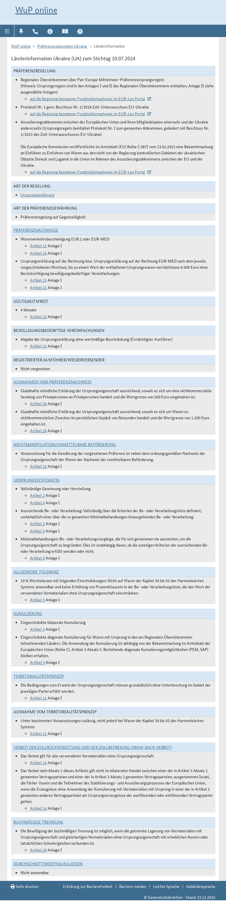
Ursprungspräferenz (37, 195)
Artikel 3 (37, 629)
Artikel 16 (38, 253)
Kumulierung (28, 613)
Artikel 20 (38, 850)
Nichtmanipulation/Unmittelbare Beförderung (65, 444)
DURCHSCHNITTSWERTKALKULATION (48, 863)
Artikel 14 (38, 762)
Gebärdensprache (200, 886)
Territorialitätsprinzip (39, 676)
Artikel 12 (38, 466)
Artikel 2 (37, 495)
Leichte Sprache (166, 886)
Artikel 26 (38, 403)
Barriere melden (132, 886)
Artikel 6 (37, 558)
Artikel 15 (38, 245)
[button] (7, 31)
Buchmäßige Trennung (38, 822)
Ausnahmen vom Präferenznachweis (53, 382)
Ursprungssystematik (36, 480)
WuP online (36, 10)
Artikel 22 (38, 346)
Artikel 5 (37, 531)
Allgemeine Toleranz (36, 572)
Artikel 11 (38, 698)
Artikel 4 (37, 502)
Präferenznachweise (36, 230)
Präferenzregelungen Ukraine (62, 46)
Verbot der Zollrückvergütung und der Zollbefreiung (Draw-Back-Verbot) (93, 747)
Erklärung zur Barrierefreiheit (87, 886)
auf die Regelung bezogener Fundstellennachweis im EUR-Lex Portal (87, 98)
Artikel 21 (38, 287)
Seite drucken (25, 886)
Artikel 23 (38, 316)
